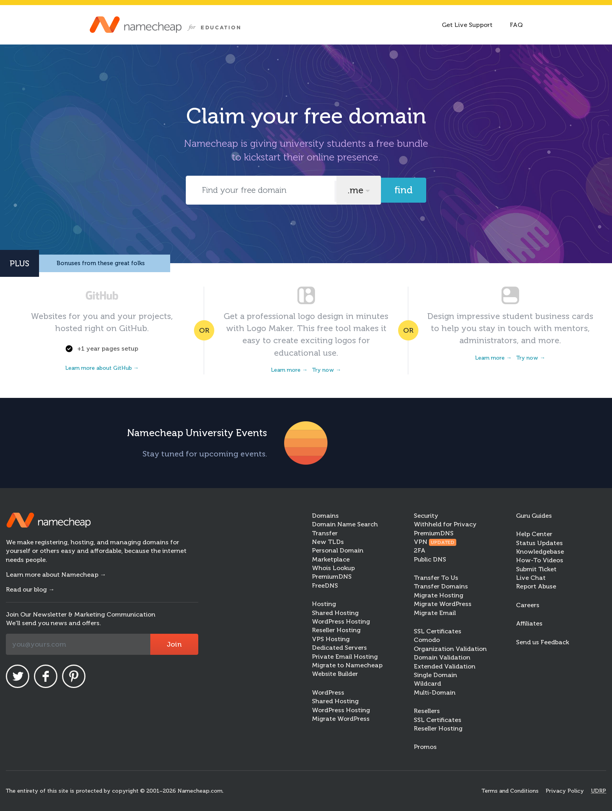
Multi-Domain (434, 692)
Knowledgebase (540, 551)
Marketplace (331, 559)
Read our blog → (30, 589)
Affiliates (529, 623)
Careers (527, 605)
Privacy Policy (565, 791)
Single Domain (435, 675)
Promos (425, 746)
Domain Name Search (345, 524)
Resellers (427, 711)
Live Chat (531, 577)
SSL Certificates (437, 631)
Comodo (427, 639)
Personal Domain (337, 550)
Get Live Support (467, 25)
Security (426, 515)
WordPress (328, 692)
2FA (419, 550)
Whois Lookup (333, 568)
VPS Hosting (331, 639)
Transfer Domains (441, 586)
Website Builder (335, 673)
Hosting (324, 604)
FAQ (516, 25)
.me (355, 190)
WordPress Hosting (341, 621)
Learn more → (289, 370)
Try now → (326, 370)
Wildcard (427, 683)
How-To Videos (539, 560)
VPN (435, 541)
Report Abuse (536, 586)
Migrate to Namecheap (347, 665)
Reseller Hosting (336, 630)
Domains (325, 515)
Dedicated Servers (339, 647)
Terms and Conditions (510, 791)
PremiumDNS (332, 576)
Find (404, 190)
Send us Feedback (542, 642)
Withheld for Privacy (445, 524)
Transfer (325, 533)
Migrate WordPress (341, 718)
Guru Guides (534, 515)
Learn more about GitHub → (102, 368)
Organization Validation (450, 648)
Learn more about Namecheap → (56, 574)
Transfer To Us (436, 577)
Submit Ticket (536, 569)
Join (174, 644)
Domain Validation (442, 657)
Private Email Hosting (345, 656)
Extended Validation (444, 666)
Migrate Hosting (438, 595)
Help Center (534, 534)
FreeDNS (325, 585)
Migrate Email (435, 613)
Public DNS (430, 559)
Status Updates (539, 543)
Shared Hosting (335, 613)
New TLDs (328, 541)
